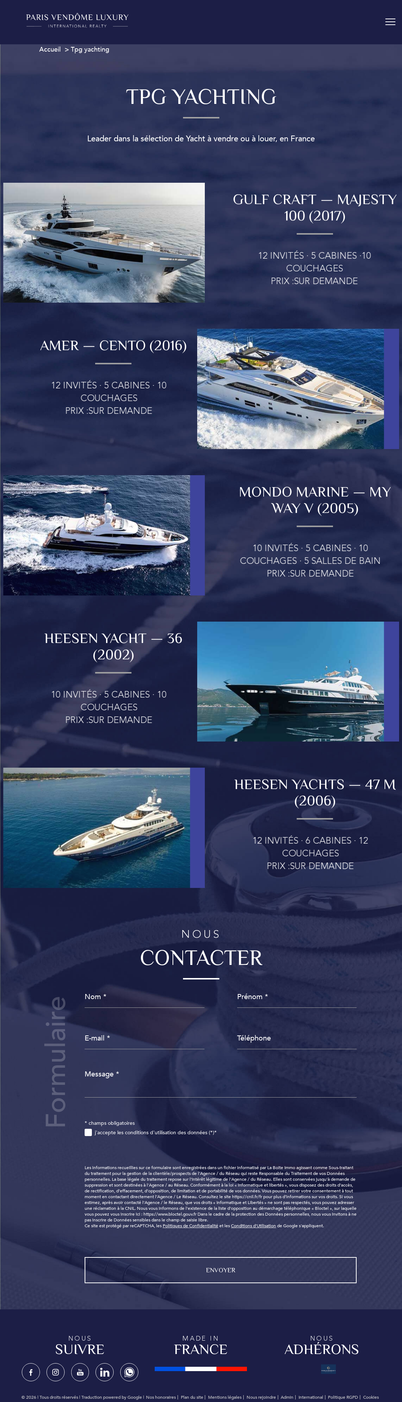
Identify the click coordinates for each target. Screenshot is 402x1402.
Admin (287, 1397)
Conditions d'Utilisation (253, 1226)
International (311, 1397)
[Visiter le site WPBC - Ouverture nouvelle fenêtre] (328, 1368)
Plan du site (192, 1397)
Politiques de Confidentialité (190, 1226)
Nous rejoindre (261, 1397)
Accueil (50, 49)
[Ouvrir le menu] (390, 22)
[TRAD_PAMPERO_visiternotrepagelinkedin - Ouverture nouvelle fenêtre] (105, 1372)
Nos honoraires (161, 1397)
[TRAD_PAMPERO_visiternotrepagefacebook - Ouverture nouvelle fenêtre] (31, 1372)
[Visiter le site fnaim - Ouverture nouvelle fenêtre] (201, 1369)
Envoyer (220, 1270)
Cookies (371, 1397)
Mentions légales (224, 1397)
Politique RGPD (343, 1397)
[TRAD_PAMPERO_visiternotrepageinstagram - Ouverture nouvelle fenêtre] (55, 1372)
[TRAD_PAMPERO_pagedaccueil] (77, 25)
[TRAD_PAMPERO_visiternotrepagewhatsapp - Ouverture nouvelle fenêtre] (129, 1372)
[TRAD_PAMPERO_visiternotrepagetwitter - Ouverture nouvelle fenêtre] (80, 1372)
